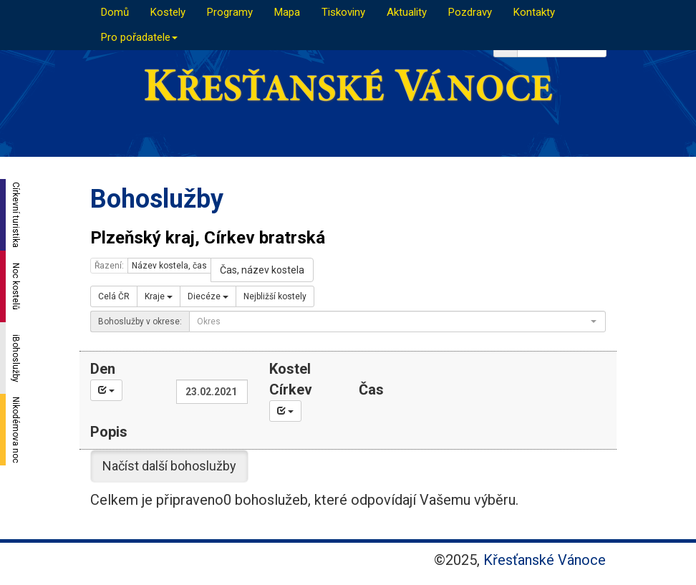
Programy (230, 12)
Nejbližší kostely (274, 296)
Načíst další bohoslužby (169, 465)
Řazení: (109, 266)
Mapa (287, 12)
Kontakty (534, 12)
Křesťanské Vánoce (544, 560)
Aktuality (407, 12)
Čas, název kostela (262, 270)
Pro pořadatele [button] (139, 37)
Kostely (167, 12)
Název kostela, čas (169, 266)
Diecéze (208, 296)
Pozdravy (470, 12)
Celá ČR (114, 296)
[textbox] (393, 321)
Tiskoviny (343, 12)
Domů (115, 12)
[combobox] (397, 321)
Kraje (159, 296)
